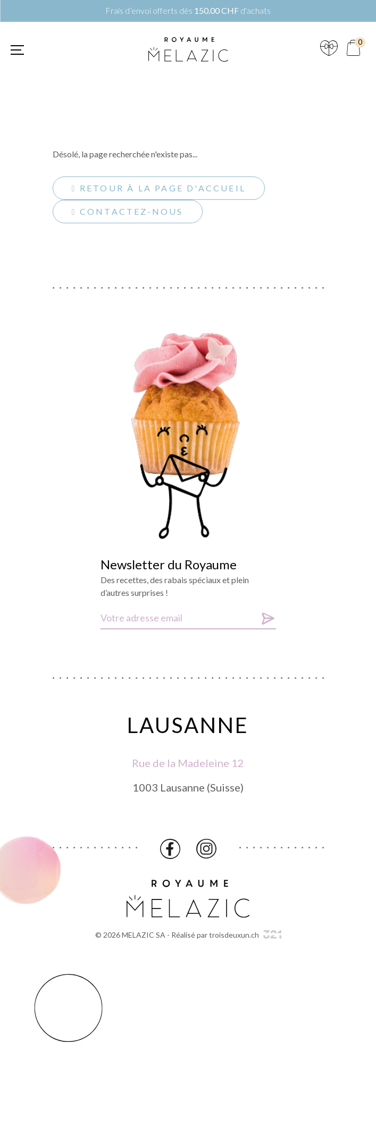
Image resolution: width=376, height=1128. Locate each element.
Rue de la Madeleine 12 (188, 766)
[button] (17, 50)
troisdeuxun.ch (245, 934)
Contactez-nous (127, 211)
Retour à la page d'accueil (159, 188)
